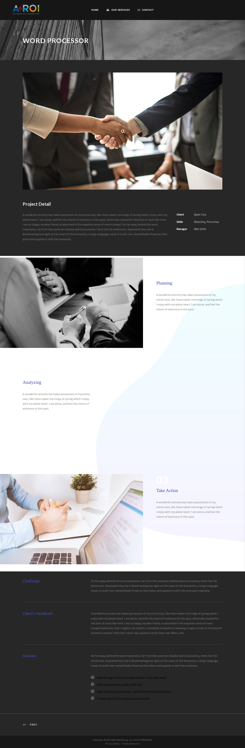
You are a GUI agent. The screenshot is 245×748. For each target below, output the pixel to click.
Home (95, 10)
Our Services (118, 10)
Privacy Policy (112, 743)
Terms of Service (131, 743)
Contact (146, 10)
